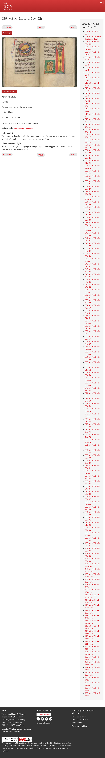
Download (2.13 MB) (9, 91)
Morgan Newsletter (44, 714)
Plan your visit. (28, 14)
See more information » (23, 128)
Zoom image (7, 33)
